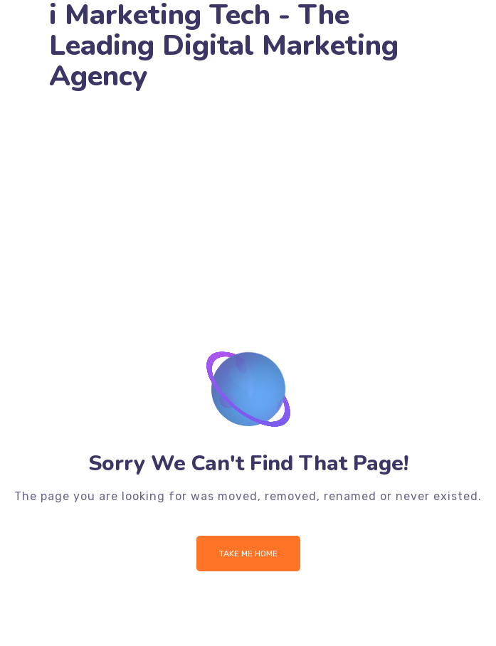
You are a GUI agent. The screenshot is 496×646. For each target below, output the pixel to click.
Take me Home (248, 553)
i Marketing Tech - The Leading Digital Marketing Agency (224, 46)
